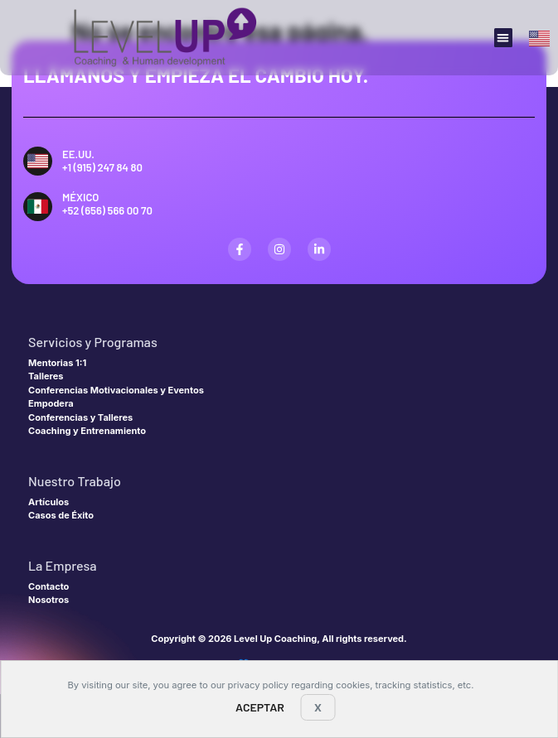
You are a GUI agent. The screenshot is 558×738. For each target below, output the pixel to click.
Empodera (51, 403)
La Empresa (62, 565)
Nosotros (48, 599)
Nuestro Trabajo (74, 481)
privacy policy (258, 685)
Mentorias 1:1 (57, 363)
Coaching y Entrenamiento (87, 431)
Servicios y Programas (93, 342)
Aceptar (259, 707)
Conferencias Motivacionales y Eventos (116, 390)
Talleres (45, 376)
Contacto (48, 586)
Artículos (48, 502)
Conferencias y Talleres (80, 417)
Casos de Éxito (61, 515)
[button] (503, 37)
